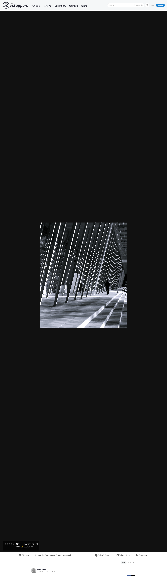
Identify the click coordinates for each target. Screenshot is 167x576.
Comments (142, 555)
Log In (152, 5)
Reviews (47, 6)
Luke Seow (41, 569)
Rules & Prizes (102, 555)
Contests (73, 6)
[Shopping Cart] (147, 5)
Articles (36, 6)
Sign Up (160, 5)
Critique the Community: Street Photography (53, 555)
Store (84, 6)
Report (131, 562)
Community (60, 6)
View (123, 562)
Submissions (123, 555)
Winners (24, 555)
